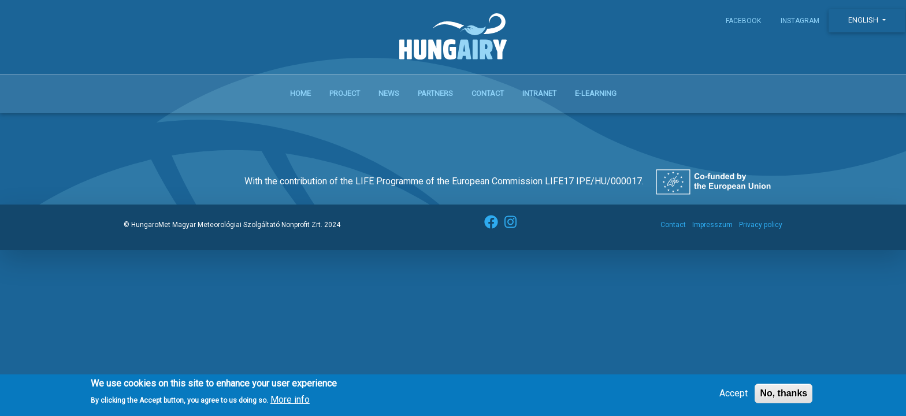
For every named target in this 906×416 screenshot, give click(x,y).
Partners (435, 93)
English (864, 20)
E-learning (596, 93)
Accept (733, 396)
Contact (487, 93)
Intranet (539, 93)
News (388, 93)
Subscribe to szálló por (137, 127)
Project (344, 93)
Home (300, 93)
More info (290, 403)
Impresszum (712, 225)
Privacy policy (760, 225)
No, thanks (783, 397)
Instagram (800, 21)
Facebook (743, 21)
